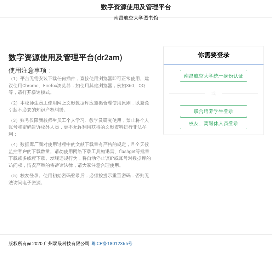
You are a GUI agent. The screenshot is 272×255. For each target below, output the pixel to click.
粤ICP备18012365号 (112, 243)
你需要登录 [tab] (214, 54)
